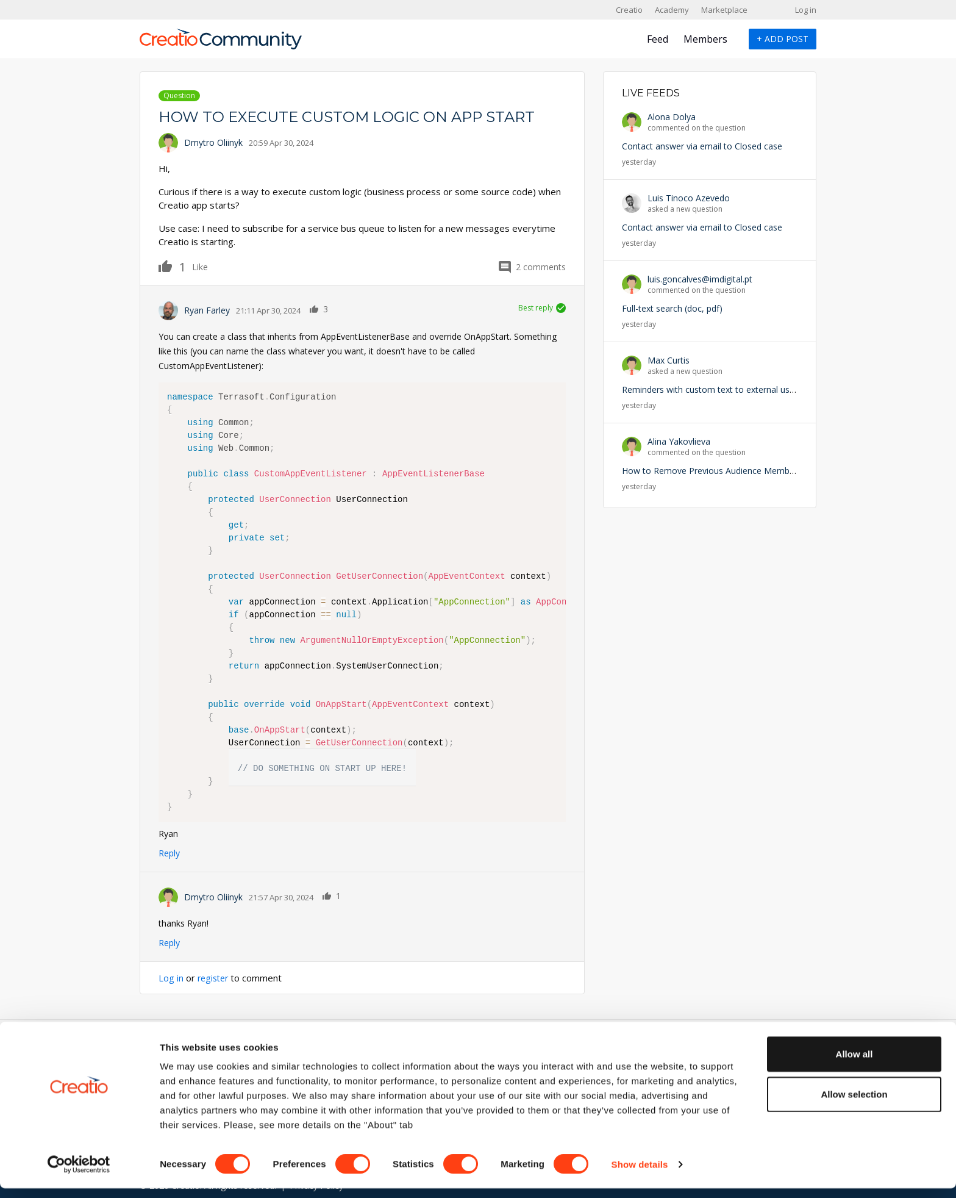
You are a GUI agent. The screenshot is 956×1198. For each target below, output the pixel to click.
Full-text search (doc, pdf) (672, 308)
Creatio (629, 9)
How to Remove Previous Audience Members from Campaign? (745, 470)
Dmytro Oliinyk (213, 142)
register (215, 978)
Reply (169, 853)
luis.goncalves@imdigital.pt (699, 279)
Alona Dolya (671, 117)
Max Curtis (668, 360)
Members (705, 39)
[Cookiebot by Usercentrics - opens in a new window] (79, 1174)
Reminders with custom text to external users (712, 389)
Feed (657, 39)
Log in (805, 9)
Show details (640, 1174)
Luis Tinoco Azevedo (688, 198)
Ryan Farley (207, 310)
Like (172, 266)
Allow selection (854, 1104)
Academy (672, 9)
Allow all (854, 1063)
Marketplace (724, 9)
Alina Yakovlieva (678, 441)
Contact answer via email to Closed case (702, 146)
